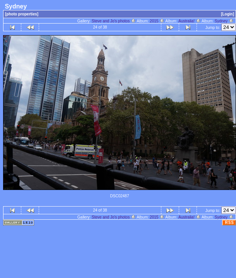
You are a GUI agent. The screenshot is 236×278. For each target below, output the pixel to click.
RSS (229, 222)
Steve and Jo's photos (114, 21)
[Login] (227, 14)
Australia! (189, 21)
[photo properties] (21, 14)
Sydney (224, 21)
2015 (157, 21)
